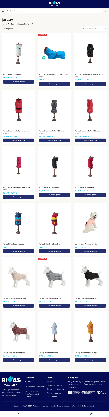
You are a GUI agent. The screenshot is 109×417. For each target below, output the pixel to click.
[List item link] (56, 381)
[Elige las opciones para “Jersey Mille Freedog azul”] (54, 360)
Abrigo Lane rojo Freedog (85, 187)
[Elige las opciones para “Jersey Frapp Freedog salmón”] (90, 251)
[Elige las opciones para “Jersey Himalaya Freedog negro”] (90, 306)
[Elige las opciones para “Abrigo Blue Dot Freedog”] (18, 82)
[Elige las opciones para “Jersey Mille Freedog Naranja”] (90, 360)
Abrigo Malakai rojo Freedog (50, 244)
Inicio (4, 24)
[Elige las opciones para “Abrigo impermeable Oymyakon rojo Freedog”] (18, 140)
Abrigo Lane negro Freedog (49, 187)
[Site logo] (54, 3)
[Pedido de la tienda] (94, 28)
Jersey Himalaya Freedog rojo (14, 353)
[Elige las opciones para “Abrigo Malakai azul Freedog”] (18, 251)
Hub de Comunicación (86, 406)
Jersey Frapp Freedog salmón (86, 244)
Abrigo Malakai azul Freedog (14, 244)
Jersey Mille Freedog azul (49, 353)
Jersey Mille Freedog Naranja (86, 353)
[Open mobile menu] (3, 11)
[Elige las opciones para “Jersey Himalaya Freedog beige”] (18, 306)
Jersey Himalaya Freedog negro (87, 298)
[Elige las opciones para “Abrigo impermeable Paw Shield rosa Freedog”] (18, 197)
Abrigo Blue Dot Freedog (12, 74)
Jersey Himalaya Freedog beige (15, 298)
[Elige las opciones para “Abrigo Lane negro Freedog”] (54, 195)
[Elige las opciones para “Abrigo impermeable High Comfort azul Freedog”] (54, 84)
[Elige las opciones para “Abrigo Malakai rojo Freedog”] (54, 251)
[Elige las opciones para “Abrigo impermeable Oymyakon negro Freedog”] (90, 84)
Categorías (8, 29)
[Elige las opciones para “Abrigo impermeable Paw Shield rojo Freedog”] (90, 140)
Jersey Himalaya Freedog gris (50, 298)
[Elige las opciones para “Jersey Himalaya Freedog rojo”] (18, 360)
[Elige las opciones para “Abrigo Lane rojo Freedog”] (90, 195)
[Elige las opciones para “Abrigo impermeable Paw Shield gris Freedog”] (54, 140)
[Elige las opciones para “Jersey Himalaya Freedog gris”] (54, 306)
